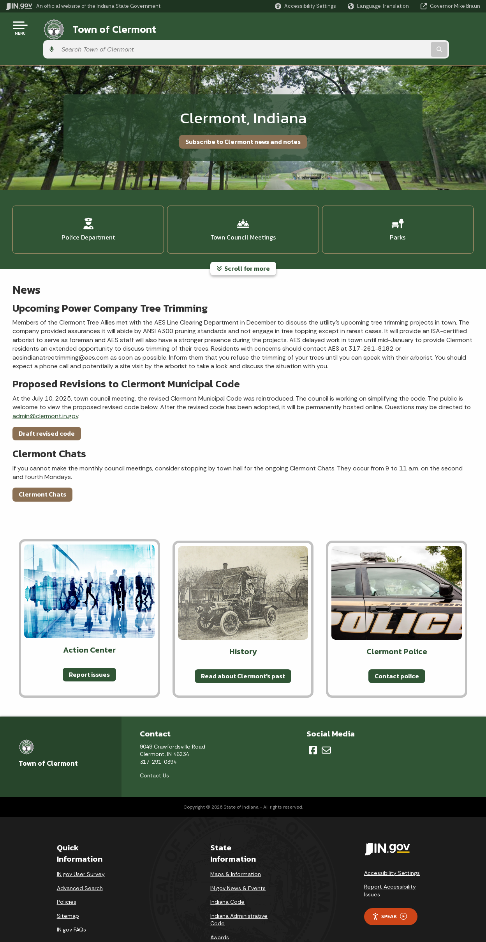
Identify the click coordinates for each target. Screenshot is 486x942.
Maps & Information (235, 846)
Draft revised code (47, 406)
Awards (219, 910)
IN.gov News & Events (238, 860)
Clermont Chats (42, 467)
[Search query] (426, 27)
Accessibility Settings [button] (392, 845)
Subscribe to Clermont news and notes (243, 119)
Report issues (89, 646)
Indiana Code (227, 874)
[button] (305, 6)
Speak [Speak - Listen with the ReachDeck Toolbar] (389, 889)
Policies (66, 874)
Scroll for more (243, 241)
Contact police (397, 648)
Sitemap (68, 888)
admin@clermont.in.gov (45, 388)
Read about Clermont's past (243, 648)
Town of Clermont (105, 27)
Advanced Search (80, 860)
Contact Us (154, 748)
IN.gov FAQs (71, 902)
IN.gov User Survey (81, 846)
